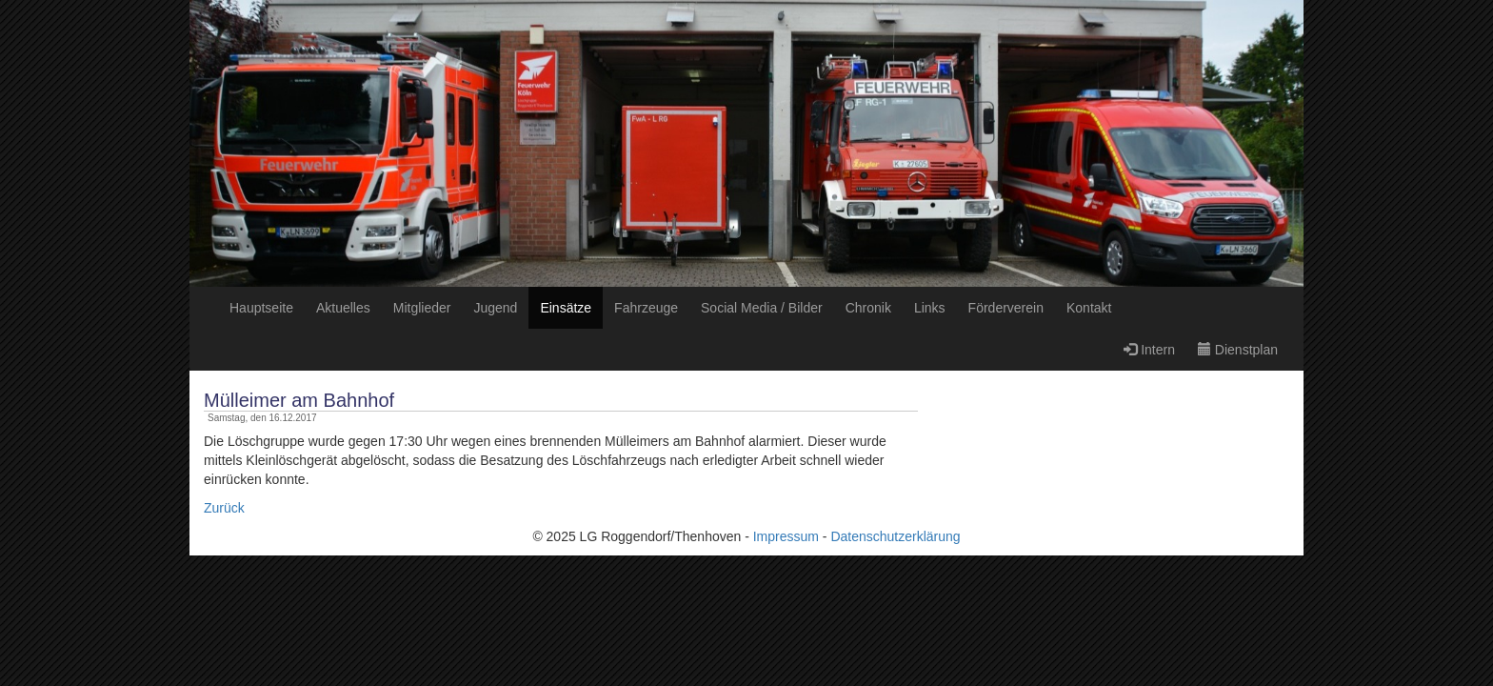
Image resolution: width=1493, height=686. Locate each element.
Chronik (868, 307)
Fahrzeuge (646, 307)
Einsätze (565, 307)
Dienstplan (1238, 349)
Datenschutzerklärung (895, 536)
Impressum (786, 536)
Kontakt (1088, 307)
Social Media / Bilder (762, 307)
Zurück (224, 507)
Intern (1149, 349)
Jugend (495, 307)
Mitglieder (422, 307)
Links (930, 307)
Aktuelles (343, 307)
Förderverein (1006, 307)
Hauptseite (261, 307)
